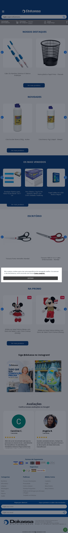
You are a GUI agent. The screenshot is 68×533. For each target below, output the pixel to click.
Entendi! (31, 278)
